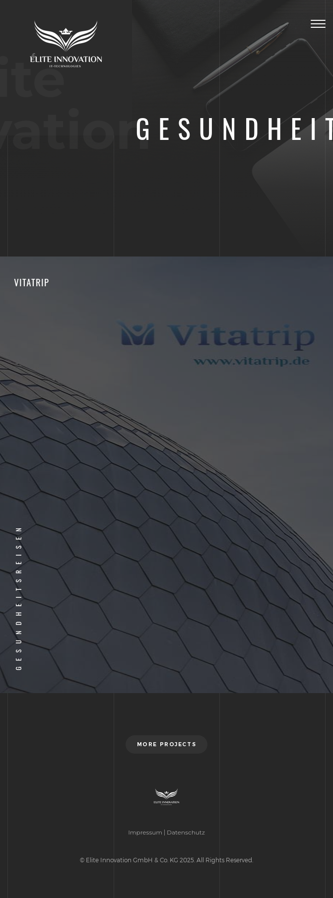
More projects (166, 744)
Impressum (145, 832)
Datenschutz (186, 832)
